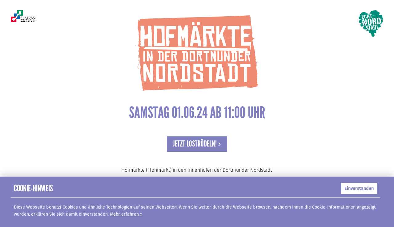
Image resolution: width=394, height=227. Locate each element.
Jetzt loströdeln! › (197, 144)
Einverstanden (359, 188)
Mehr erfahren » (126, 214)
